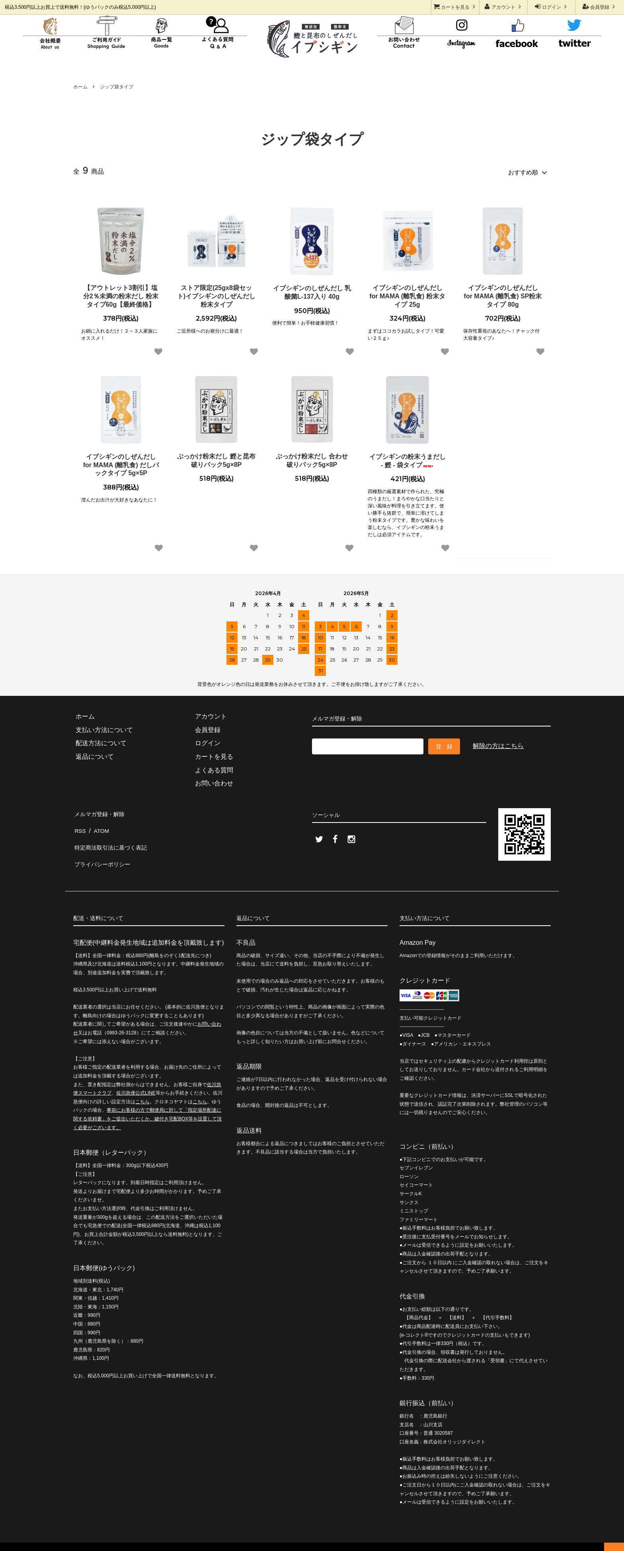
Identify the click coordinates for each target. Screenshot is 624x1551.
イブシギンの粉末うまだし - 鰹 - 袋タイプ (407, 458)
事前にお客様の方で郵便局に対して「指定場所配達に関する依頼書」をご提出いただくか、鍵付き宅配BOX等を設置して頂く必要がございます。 (147, 1103)
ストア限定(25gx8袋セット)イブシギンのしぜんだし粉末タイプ (216, 294)
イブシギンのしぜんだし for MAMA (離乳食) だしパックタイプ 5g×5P (121, 463)
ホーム (80, 87)
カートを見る (455, 6)
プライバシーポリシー (105, 850)
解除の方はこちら (498, 743)
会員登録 (600, 6)
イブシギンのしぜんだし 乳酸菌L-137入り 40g (312, 290)
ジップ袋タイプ (116, 87)
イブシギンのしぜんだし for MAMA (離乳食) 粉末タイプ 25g (407, 294)
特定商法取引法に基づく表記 (114, 837)
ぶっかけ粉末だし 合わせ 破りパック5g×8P (311, 458)
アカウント (503, 6)
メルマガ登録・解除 (102, 810)
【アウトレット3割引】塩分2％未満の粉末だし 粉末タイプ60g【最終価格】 (120, 294)
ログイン (551, 6)
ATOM (100, 824)
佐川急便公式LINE (136, 1077)
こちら (142, 1086)
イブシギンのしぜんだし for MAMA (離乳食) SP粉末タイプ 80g (503, 294)
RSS (79, 824)
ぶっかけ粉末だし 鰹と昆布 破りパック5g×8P (216, 458)
